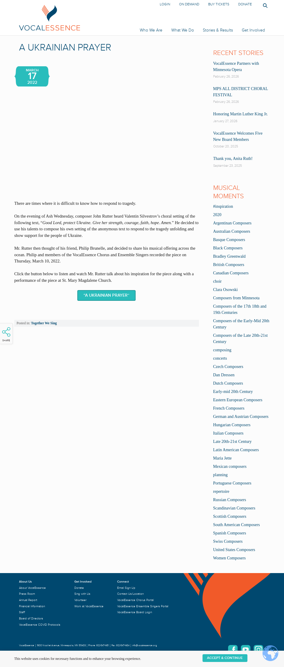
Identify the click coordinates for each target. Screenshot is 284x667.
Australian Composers (231, 231)
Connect (123, 581)
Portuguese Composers (232, 483)
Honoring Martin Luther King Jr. (240, 114)
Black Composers (228, 248)
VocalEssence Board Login (134, 612)
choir (217, 281)
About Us (25, 581)
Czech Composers (228, 366)
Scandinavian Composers (234, 508)
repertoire (221, 491)
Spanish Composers (229, 533)
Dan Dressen (224, 375)
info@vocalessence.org (144, 645)
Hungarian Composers (232, 425)
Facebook (233, 650)
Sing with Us (82, 594)
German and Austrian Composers (241, 416)
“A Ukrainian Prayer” (106, 295)
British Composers (228, 264)
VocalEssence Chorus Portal (135, 600)
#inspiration (223, 206)
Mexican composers (230, 466)
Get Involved (253, 30)
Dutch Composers (228, 383)
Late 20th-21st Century (232, 441)
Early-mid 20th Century (233, 391)
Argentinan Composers (232, 223)
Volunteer (80, 600)
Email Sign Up (126, 588)
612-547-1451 (102, 645)
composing (222, 350)
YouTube (245, 650)
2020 (217, 215)
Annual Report (28, 600)
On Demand (189, 4)
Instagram (258, 650)
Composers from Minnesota (236, 298)
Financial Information (32, 606)
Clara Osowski (225, 289)
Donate (245, 4)
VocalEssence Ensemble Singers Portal (142, 606)
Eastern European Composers (238, 400)
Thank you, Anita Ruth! (233, 158)
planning (220, 475)
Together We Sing (44, 323)
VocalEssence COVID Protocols (39, 625)
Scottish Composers (230, 516)
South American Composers (236, 525)
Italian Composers (228, 433)
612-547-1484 (122, 645)
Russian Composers (229, 500)
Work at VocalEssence (88, 606)
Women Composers (229, 558)
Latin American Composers (236, 450)
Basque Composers (229, 239)
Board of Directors (31, 618)
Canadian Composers (231, 273)
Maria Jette (222, 458)
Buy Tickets (218, 4)
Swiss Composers (228, 541)
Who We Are (151, 30)
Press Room (27, 594)
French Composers (228, 408)
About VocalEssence (32, 588)
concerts (220, 358)
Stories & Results (218, 30)
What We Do (182, 30)
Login (165, 4)
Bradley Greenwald (229, 256)
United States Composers (234, 550)
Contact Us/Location (130, 594)
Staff (22, 612)
